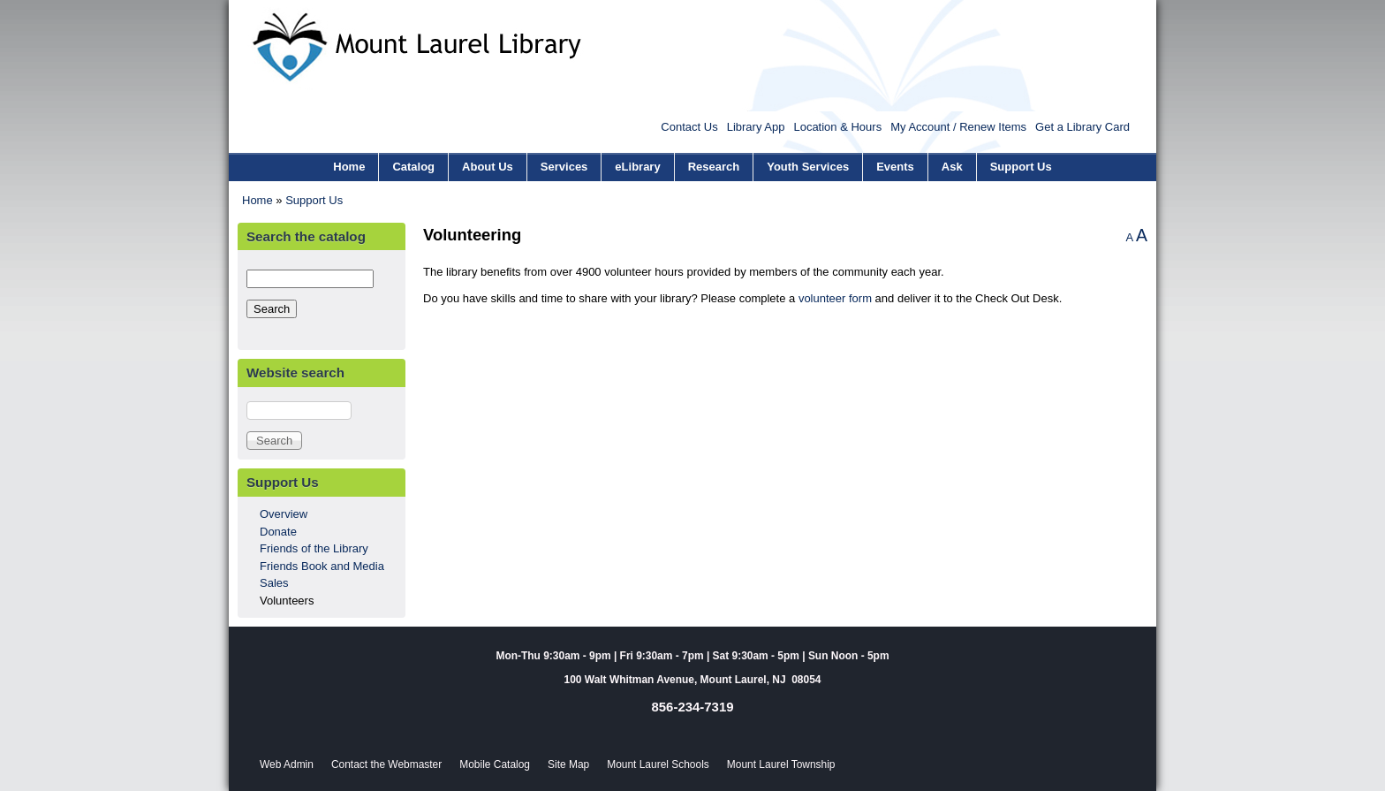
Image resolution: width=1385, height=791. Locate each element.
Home (349, 166)
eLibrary (637, 166)
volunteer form (835, 298)
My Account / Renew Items (958, 126)
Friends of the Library (314, 548)
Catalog (413, 166)
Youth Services (808, 166)
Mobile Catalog (494, 764)
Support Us (1021, 166)
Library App (756, 126)
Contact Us (689, 126)
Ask (952, 166)
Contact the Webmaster (386, 764)
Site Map (568, 764)
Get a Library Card (1082, 126)
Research (714, 166)
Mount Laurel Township (781, 764)
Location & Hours (837, 126)
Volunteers (287, 600)
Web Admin (287, 764)
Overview (283, 514)
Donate (278, 531)
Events (895, 166)
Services (564, 166)
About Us (487, 166)
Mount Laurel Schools (658, 764)
